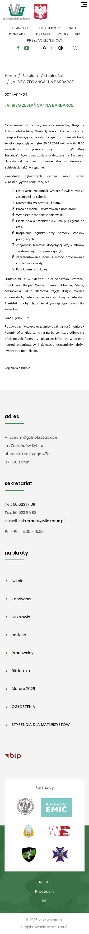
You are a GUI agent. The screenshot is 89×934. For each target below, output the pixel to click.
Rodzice (19, 635)
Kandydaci (21, 599)
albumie (24, 368)
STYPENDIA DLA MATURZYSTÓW (41, 724)
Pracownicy (22, 653)
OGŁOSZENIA (23, 706)
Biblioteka (21, 670)
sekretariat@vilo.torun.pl (42, 521)
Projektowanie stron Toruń (44, 926)
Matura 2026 (23, 688)
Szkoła (17, 581)
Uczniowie (21, 617)
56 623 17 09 (24, 504)
